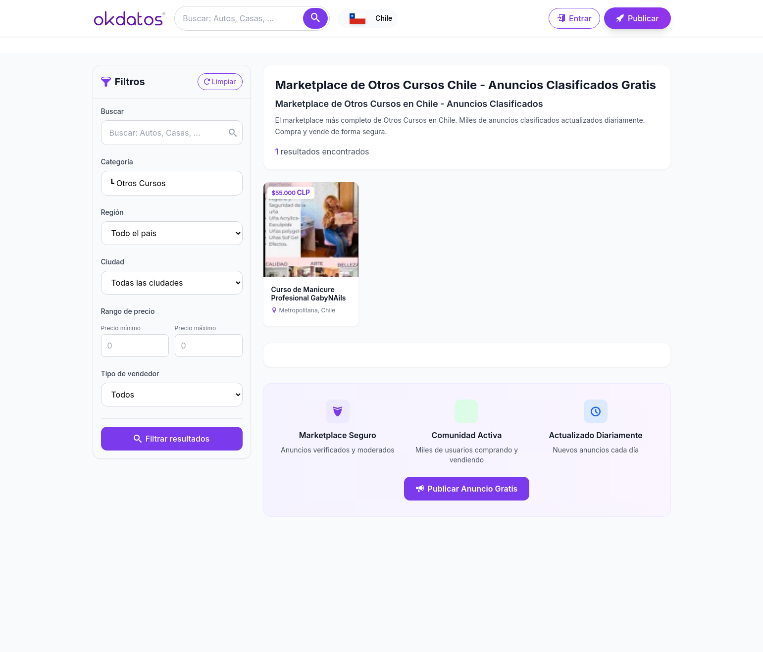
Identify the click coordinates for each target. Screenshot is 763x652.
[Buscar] (315, 18)
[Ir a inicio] (130, 18)
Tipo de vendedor (130, 373)
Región (112, 212)
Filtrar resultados (171, 439)
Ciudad (112, 261)
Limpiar (220, 81)
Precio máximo (195, 328)
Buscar (112, 111)
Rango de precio (128, 311)
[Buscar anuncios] (252, 18)
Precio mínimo (121, 328)
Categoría (117, 161)
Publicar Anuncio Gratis (467, 489)
